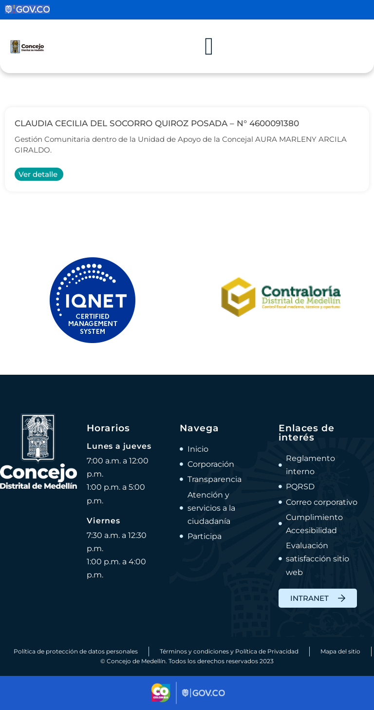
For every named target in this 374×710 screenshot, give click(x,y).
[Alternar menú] (209, 46)
